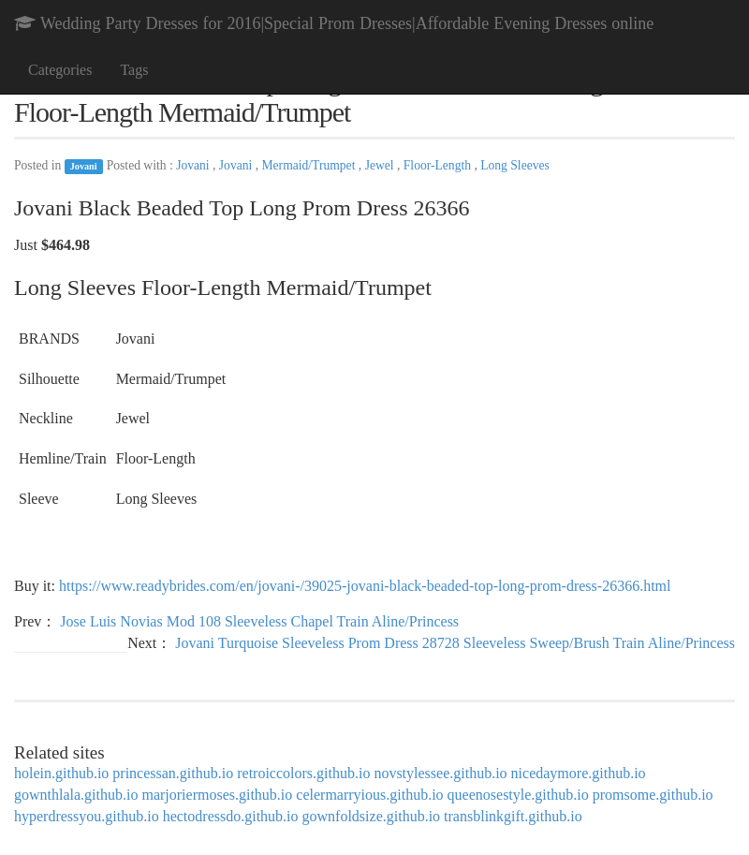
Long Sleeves (515, 165)
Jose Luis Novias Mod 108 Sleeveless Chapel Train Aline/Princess (259, 621)
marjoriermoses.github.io (216, 795)
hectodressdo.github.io (231, 816)
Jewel (381, 165)
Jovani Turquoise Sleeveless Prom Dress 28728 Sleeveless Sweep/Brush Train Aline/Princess (455, 643)
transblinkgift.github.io (513, 816)
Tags (134, 70)
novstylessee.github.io (440, 773)
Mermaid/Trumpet (310, 165)
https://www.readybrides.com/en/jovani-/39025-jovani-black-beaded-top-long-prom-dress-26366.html (364, 586)
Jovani (83, 166)
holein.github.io (61, 773)
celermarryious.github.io (369, 795)
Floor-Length (439, 165)
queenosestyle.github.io (518, 795)
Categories (60, 70)
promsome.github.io (653, 795)
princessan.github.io (172, 773)
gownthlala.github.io (76, 795)
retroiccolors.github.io (303, 773)
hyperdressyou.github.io (86, 816)
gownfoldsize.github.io (371, 816)
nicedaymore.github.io (578, 773)
